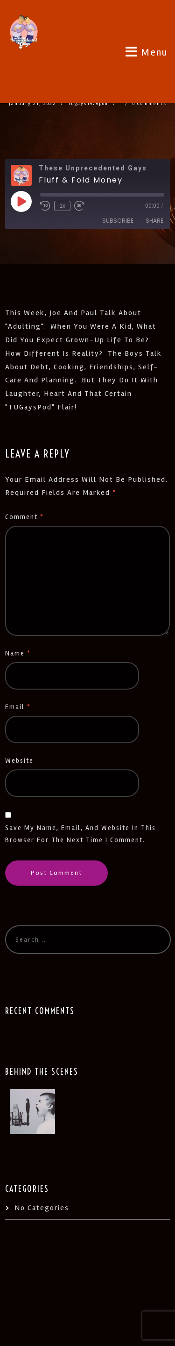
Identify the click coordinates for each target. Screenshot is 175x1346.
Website (19, 761)
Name (18, 653)
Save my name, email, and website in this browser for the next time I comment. (80, 834)
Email (18, 707)
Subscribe (117, 221)
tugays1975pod (88, 103)
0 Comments (150, 103)
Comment (24, 517)
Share (154, 221)
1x (62, 206)
